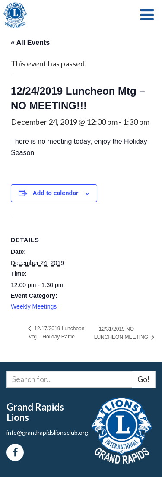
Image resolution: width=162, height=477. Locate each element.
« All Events (30, 42)
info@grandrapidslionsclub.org (47, 432)
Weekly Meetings (34, 306)
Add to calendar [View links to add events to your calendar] (56, 193)
